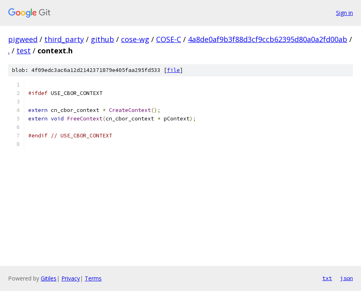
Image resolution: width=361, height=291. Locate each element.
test (24, 50)
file (173, 70)
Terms (93, 278)
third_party (64, 39)
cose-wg (135, 39)
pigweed (23, 39)
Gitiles (48, 278)
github (102, 39)
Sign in (344, 13)
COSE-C (168, 39)
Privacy (70, 278)
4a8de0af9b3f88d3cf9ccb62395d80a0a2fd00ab (267, 39)
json (346, 278)
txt (327, 278)
